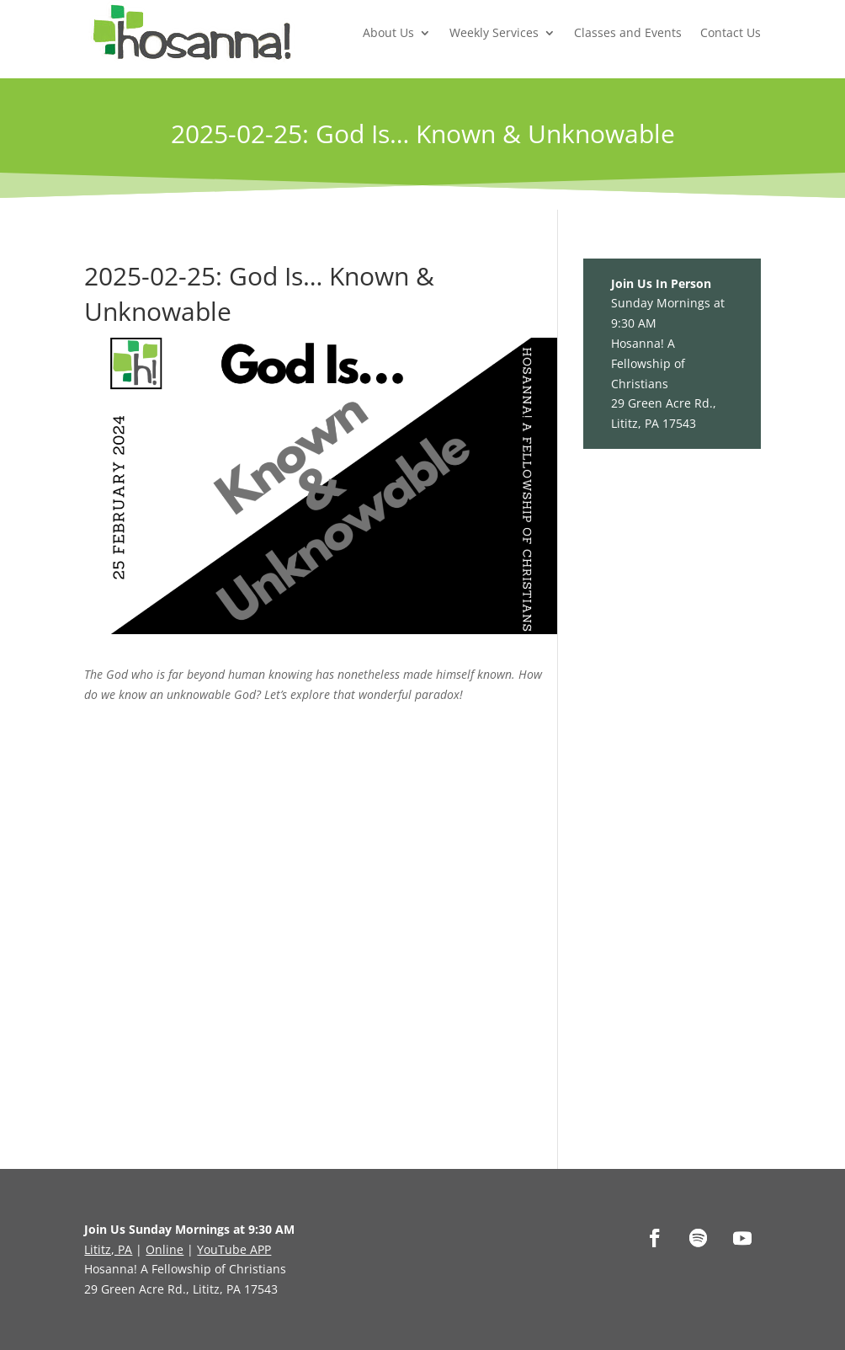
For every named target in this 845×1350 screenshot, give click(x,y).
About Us (388, 32)
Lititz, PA (108, 1249)
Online (164, 1249)
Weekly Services (494, 32)
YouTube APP (234, 1249)
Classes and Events (628, 32)
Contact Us (730, 32)
